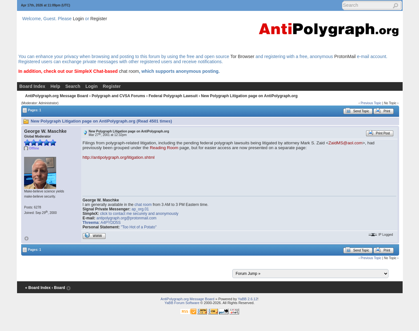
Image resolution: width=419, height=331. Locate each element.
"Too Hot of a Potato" (139, 227)
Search (72, 86)
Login (78, 18)
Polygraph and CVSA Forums (118, 96)
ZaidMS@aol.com (346, 142)
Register (98, 18)
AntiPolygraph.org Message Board (56, 96)
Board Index (32, 86)
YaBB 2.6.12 (247, 299)
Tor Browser (242, 56)
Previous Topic (371, 103)
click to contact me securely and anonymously (139, 213)
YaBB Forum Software (182, 303)
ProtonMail (345, 56)
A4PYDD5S (110, 222)
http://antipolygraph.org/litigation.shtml (118, 157)
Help (55, 86)
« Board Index (37, 287)
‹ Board (58, 287)
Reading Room (164, 147)
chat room (129, 71)
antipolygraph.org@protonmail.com (127, 218)
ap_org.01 (140, 209)
